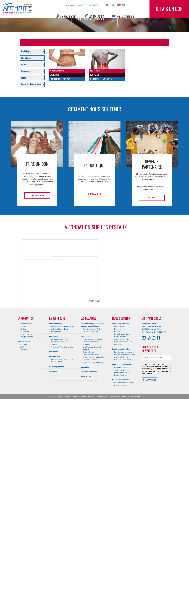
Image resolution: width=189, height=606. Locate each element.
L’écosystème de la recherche (62, 533)
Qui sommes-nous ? (74, 5)
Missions (23, 536)
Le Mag (22, 554)
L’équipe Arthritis (26, 544)
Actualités (24, 551)
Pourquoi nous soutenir (121, 571)
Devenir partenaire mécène (124, 561)
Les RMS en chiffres (90, 538)
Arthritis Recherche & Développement (59, 537)
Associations (86, 583)
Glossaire (53, 578)
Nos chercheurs (57, 569)
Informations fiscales (122, 579)
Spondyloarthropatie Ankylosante (91, 550)
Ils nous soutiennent (120, 587)
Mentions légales (133, 603)
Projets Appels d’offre (59, 546)
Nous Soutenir (125, 16)
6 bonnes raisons (120, 574)
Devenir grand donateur (123, 541)
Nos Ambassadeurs (121, 592)
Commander (94, 194)
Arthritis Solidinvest (122, 546)
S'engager (151, 198)
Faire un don (37, 195)
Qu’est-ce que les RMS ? (92, 536)
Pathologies (85, 543)
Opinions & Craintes (89, 578)
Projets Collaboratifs (59, 549)
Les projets (53, 543)
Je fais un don (169, 10)
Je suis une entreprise (121, 556)
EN (121, 5)
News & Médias (93, 5)
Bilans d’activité (120, 582)
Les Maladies (96, 16)
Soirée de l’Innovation (122, 567)
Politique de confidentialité (115, 603)
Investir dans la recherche (124, 559)
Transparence (119, 577)
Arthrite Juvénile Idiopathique (94, 564)
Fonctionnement (55, 530)
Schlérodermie (88, 559)
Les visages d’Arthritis (28, 541)
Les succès (53, 558)
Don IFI (117, 538)
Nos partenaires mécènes (124, 590)
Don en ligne (119, 533)
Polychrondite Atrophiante (93, 569)
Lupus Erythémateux (91, 561)
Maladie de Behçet (90, 567)
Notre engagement (56, 573)
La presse (23, 556)
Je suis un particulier (120, 530)
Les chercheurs (55, 563)
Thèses (54, 551)
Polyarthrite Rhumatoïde (92, 546)
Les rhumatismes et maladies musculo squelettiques (92, 531)
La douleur (85, 574)
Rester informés (120, 544)
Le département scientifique (62, 566)
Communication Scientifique (62, 554)
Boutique (117, 536)
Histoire (23, 533)
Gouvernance (25, 538)
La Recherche (68, 16)
